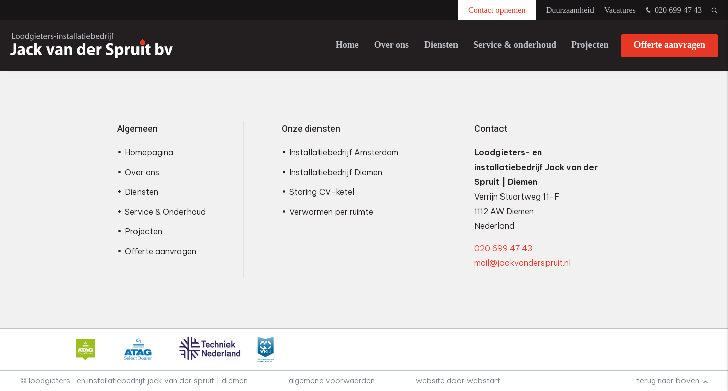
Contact (490, 129)
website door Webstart (458, 380)
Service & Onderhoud (165, 212)
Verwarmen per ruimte (331, 212)
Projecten (590, 45)
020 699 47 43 (673, 10)
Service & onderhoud (514, 45)
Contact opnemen (497, 10)
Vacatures (620, 10)
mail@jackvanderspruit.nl (522, 263)
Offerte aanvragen (669, 45)
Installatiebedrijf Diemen (335, 172)
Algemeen (137, 129)
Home (347, 45)
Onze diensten (311, 129)
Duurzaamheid (570, 10)
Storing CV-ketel (321, 192)
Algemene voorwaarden (332, 380)
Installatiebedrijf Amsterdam (343, 152)
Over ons (391, 45)
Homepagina (149, 152)
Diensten (441, 45)
